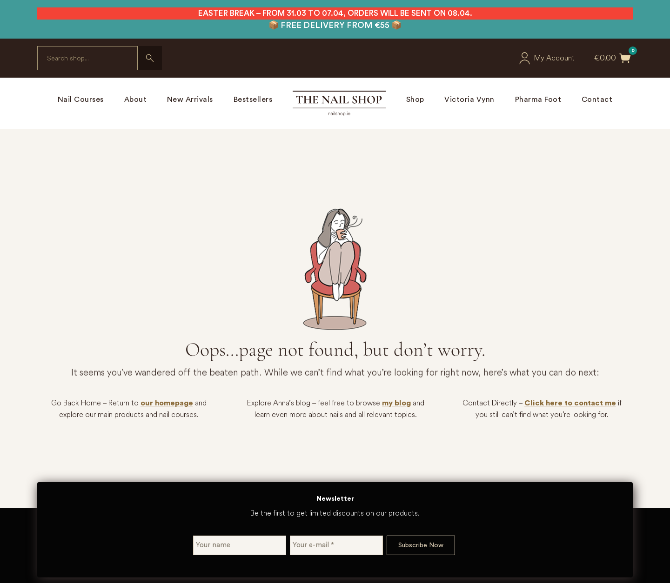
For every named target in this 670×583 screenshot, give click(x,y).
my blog (396, 403)
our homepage (167, 403)
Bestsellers (253, 99)
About (135, 99)
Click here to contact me (570, 403)
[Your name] (239, 545)
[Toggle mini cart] (625, 58)
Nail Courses (81, 99)
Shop (415, 99)
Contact (597, 99)
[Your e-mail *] (336, 545)
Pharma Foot (538, 99)
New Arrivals (190, 99)
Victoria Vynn (469, 99)
